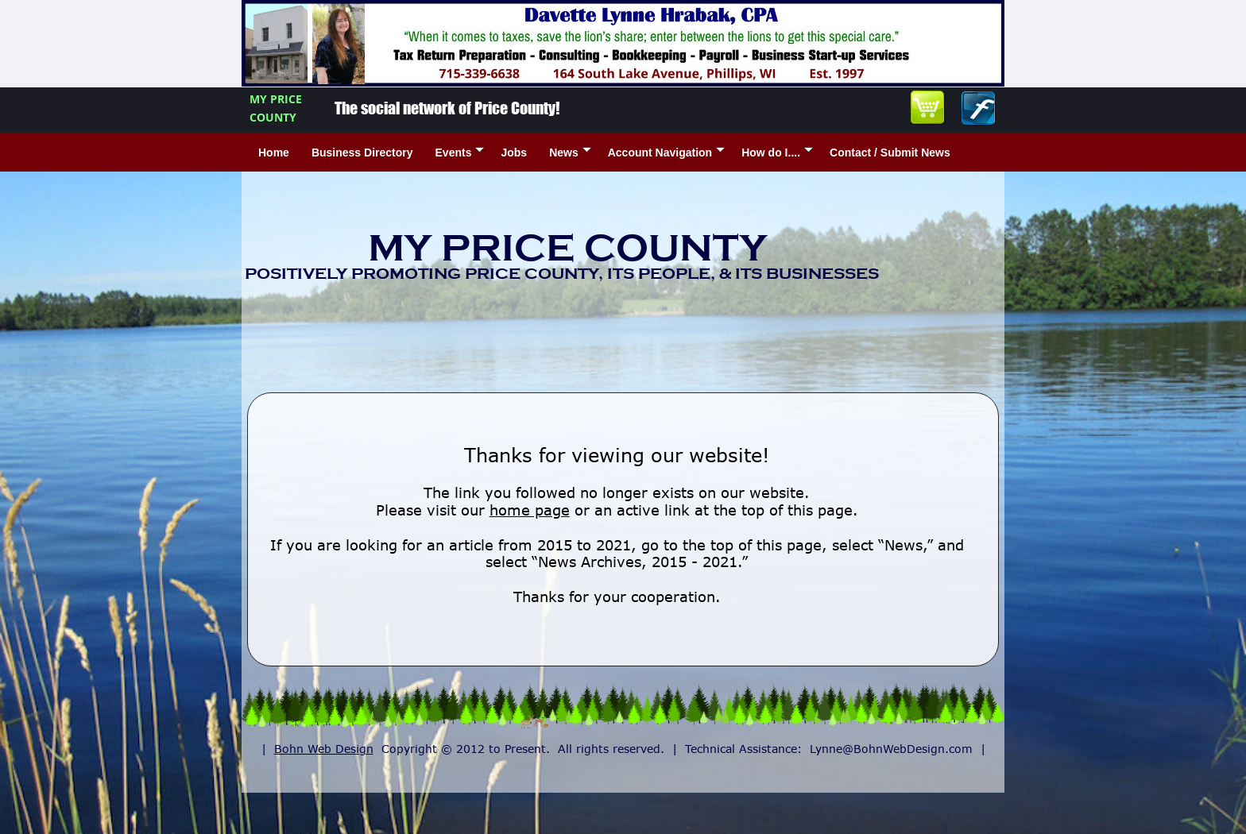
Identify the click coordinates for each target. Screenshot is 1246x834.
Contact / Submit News (890, 152)
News (570, 152)
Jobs (514, 152)
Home (273, 152)
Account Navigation (666, 152)
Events (460, 152)
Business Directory (362, 152)
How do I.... (777, 152)
